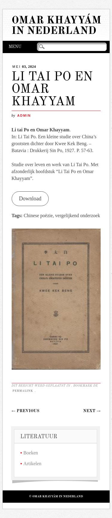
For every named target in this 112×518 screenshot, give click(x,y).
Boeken (30, 452)
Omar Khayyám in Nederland (56, 25)
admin (24, 115)
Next (92, 411)
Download (30, 199)
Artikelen (32, 463)
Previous (25, 411)
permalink (23, 390)
